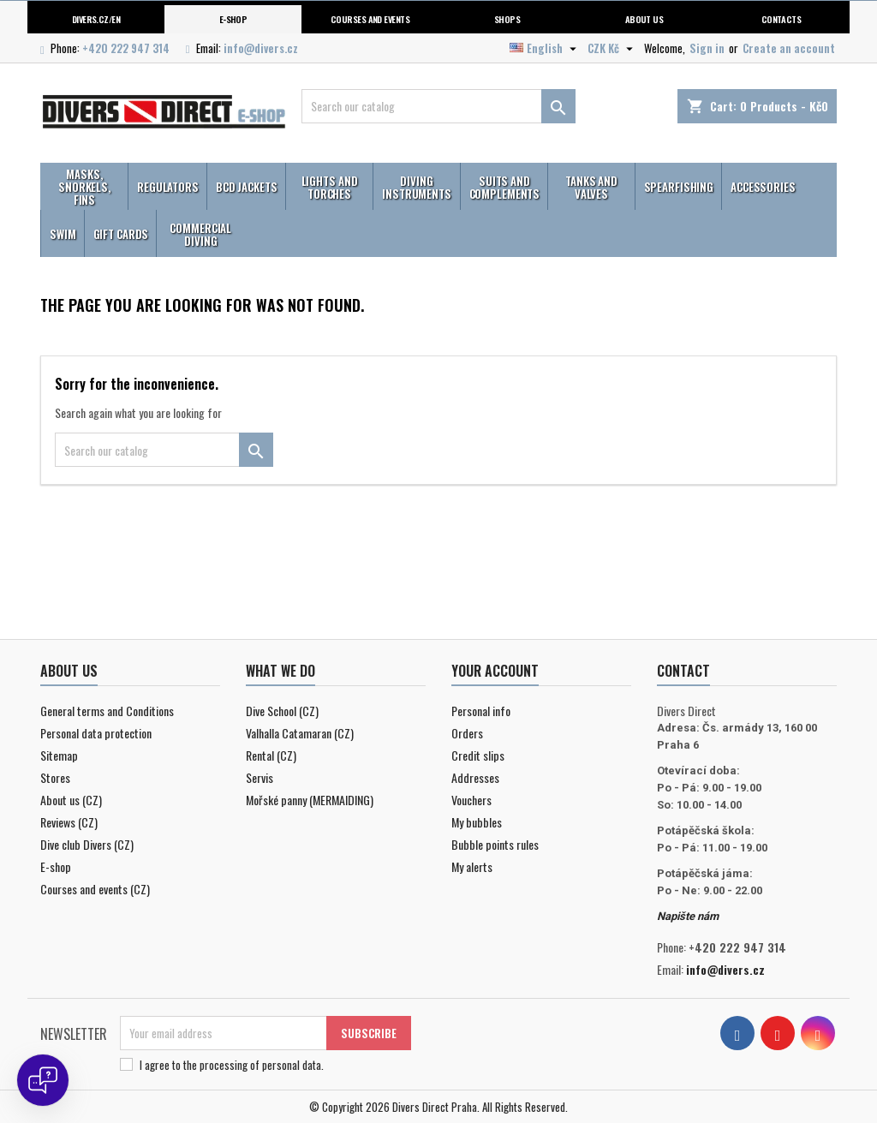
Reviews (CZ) (69, 822)
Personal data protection (96, 733)
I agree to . (232, 1064)
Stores (55, 777)
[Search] (438, 106)
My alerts (471, 866)
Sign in (707, 48)
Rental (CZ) (271, 755)
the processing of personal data (252, 1064)
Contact (683, 670)
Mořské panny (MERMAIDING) (309, 800)
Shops (507, 19)
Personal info (480, 711)
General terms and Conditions (107, 711)
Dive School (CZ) (282, 711)
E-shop (233, 19)
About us (644, 19)
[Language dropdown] (545, 48)
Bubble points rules (495, 844)
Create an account (789, 48)
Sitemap (59, 755)
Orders (467, 733)
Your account (495, 670)
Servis (259, 777)
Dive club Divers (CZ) (87, 844)
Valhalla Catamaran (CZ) (300, 733)
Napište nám (688, 916)
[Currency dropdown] (612, 48)
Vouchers (471, 800)
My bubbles (476, 822)
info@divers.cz (261, 48)
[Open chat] (43, 1080)
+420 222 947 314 (126, 48)
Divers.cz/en (96, 19)
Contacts (781, 19)
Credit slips (477, 755)
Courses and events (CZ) (95, 889)
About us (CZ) (71, 800)
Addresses (475, 777)
